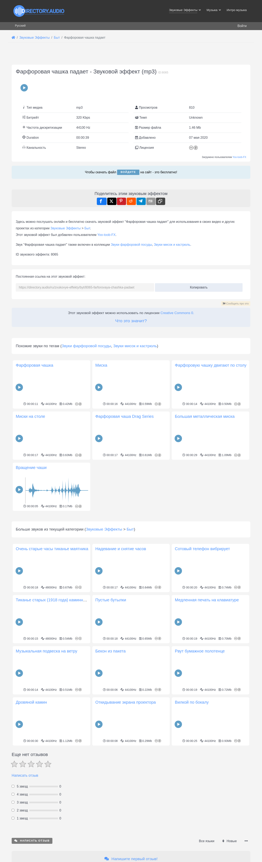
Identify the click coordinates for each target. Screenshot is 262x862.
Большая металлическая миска (205, 416)
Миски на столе (30, 416)
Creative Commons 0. (177, 313)
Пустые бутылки (110, 657)
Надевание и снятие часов (120, 606)
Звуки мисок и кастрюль (172, 244)
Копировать (197, 286)
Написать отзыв (25, 833)
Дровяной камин (31, 759)
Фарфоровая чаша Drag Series (124, 416)
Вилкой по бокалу (192, 759)
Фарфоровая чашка (34, 365)
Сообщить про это (236, 303)
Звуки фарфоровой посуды (131, 244)
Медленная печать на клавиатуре (207, 657)
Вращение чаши (31, 467)
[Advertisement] (131, 541)
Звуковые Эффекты (65, 228)
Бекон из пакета (110, 708)
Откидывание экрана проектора (125, 759)
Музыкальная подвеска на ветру (46, 708)
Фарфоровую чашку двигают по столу (210, 365)
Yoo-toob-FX (239, 157)
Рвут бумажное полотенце (200, 708)
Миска (101, 365)
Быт (87, 228)
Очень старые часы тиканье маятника (52, 606)
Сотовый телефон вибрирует (202, 606)
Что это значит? (131, 320)
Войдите (128, 172)
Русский (20, 25)
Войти (242, 26)
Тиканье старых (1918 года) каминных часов (58, 657)
